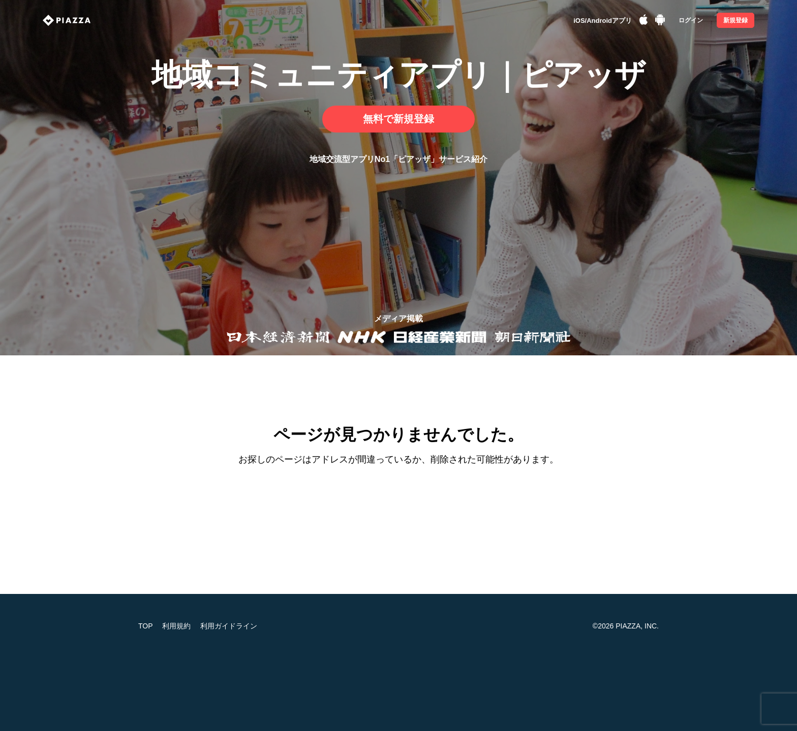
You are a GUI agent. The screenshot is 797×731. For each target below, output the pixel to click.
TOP (145, 626)
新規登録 (735, 20)
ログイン (691, 20)
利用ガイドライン (228, 626)
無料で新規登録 (398, 118)
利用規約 (176, 626)
